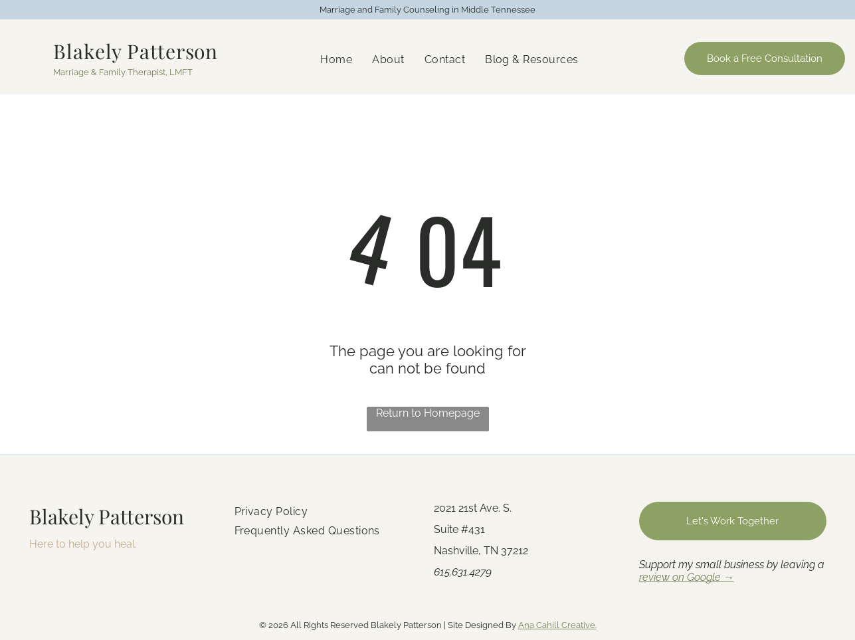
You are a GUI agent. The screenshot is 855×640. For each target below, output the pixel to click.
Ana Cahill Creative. (557, 625)
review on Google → (686, 577)
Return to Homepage (428, 413)
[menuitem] (336, 59)
